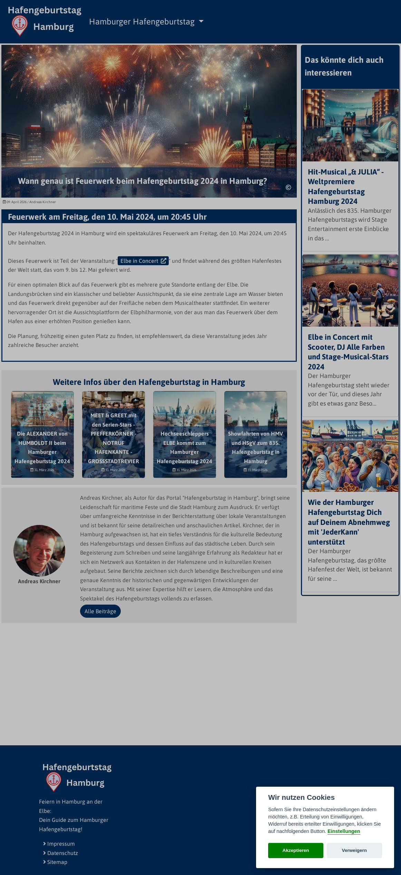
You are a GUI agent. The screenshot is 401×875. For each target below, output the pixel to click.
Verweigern (354, 850)
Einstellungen (343, 831)
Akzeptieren (296, 850)
